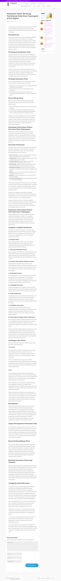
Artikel (15, 21)
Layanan (43, 578)
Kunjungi (27, 3)
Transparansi (33, 3)
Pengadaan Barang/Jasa (25, 6)
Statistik (48, 6)
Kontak (38, 6)
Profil (21, 3)
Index (53, 578)
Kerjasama (48, 578)
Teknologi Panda (17, 579)
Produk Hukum (41, 3)
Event (34, 6)
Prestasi (43, 6)
